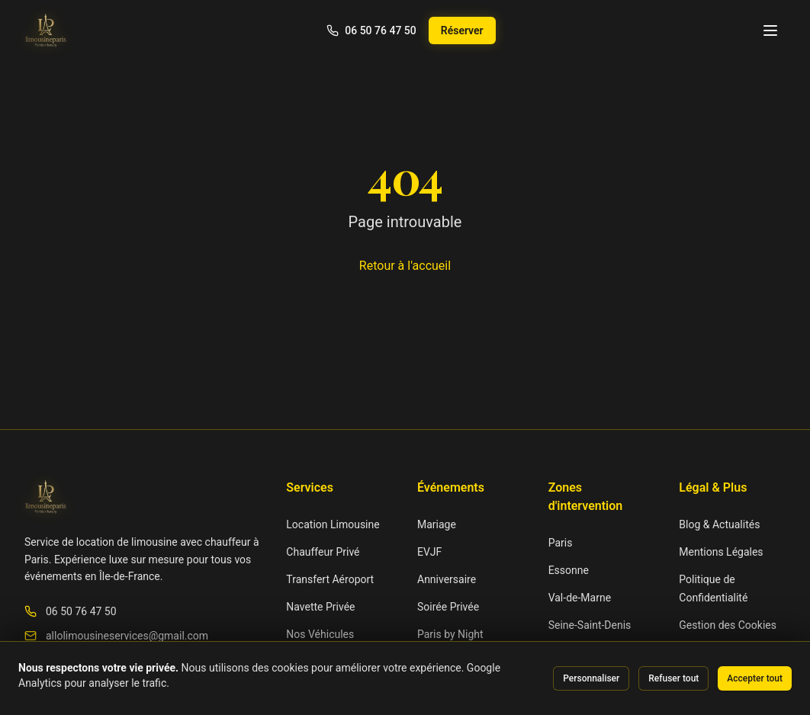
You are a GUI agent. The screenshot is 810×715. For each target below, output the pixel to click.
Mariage (436, 524)
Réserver (462, 30)
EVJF (429, 552)
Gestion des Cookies (727, 625)
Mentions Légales (721, 552)
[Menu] (770, 30)
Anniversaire (446, 579)
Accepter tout (755, 678)
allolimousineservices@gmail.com (127, 636)
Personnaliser (591, 678)
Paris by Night (450, 634)
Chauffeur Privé (322, 552)
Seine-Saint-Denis (590, 625)
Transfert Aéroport (330, 579)
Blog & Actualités (719, 524)
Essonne (568, 570)
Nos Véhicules (320, 634)
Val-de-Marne (579, 598)
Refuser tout (673, 678)
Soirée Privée (448, 607)
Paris (560, 543)
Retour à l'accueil (405, 265)
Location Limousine (332, 524)
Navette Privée (320, 607)
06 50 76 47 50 (81, 611)
